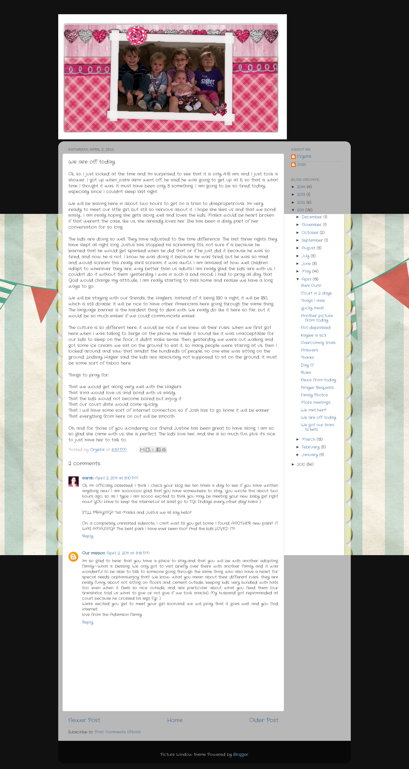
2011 (301, 210)
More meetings (315, 402)
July (306, 256)
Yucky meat (312, 308)
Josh (301, 164)
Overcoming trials (318, 343)
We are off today (318, 417)
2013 (301, 194)
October (311, 232)
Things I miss (313, 300)
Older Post (263, 720)
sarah (87, 478)
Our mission (93, 553)
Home (175, 720)
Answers (309, 350)
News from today (318, 380)
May (307, 271)
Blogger (240, 754)
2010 (301, 464)
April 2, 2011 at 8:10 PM (116, 478)
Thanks (307, 357)
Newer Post (84, 720)
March (309, 439)
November (312, 225)
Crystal (304, 156)
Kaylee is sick (313, 335)
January (310, 455)
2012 (301, 202)
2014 (302, 187)
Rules (306, 372)
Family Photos (314, 395)
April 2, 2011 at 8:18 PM (128, 553)
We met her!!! (313, 410)
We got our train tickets (317, 427)
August (309, 248)
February (311, 447)
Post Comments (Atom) (118, 732)
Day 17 (307, 365)
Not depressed (316, 327)
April (307, 279)
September (313, 240)
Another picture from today (317, 318)
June (307, 263)
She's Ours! (311, 285)
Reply (87, 536)
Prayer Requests (317, 387)
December (313, 217)
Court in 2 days (316, 293)
